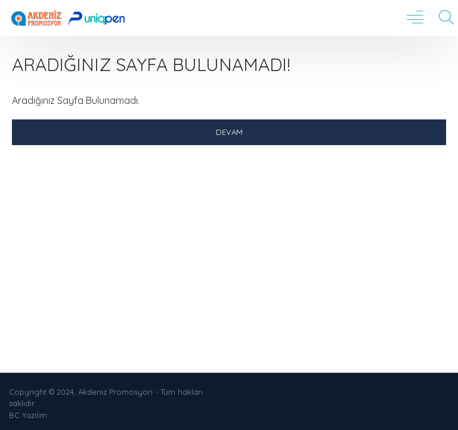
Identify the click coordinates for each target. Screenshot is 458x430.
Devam (229, 132)
